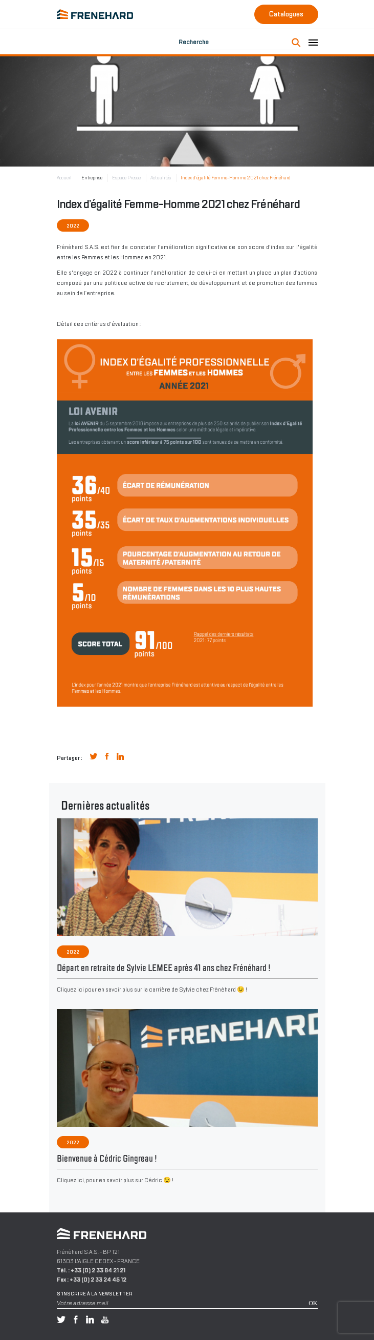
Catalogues (286, 14)
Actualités (160, 177)
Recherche (194, 42)
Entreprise (91, 177)
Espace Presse (126, 177)
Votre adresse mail (82, 1303)
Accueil (64, 177)
